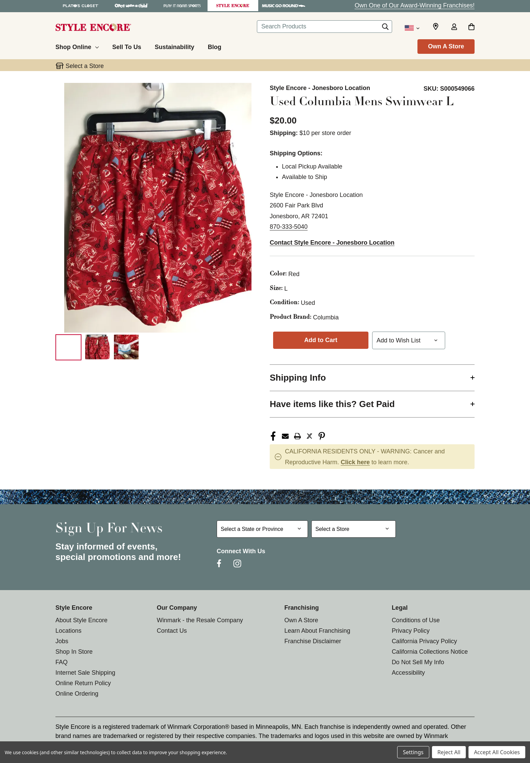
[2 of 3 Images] (97, 347)
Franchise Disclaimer (312, 641)
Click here (355, 462)
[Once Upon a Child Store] (131, 5)
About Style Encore (81, 620)
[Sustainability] (174, 46)
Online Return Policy (83, 683)
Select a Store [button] (85, 66)
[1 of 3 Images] (68, 347)
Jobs (61, 641)
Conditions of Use (416, 620)
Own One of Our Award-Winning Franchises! (415, 5)
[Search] (385, 28)
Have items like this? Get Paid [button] (332, 404)
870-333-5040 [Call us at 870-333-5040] (289, 226)
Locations (68, 630)
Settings (413, 752)
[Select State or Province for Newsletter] (262, 529)
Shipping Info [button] (298, 378)
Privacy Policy (411, 630)
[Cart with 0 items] (471, 27)
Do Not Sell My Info (418, 662)
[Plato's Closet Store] (80, 5)
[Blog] (214, 46)
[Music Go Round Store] (283, 5)
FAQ (61, 662)
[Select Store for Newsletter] (353, 529)
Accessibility (408, 672)
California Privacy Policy (424, 641)
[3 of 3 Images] (126, 347)
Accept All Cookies (497, 752)
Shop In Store (74, 651)
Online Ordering (76, 693)
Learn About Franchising (317, 630)
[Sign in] (454, 27)
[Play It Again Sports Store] (182, 5)
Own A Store (446, 46)
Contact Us (172, 630)
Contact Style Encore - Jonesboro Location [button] (332, 242)
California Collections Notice (430, 651)
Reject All (448, 752)
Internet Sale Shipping (85, 672)
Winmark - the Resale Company (200, 620)
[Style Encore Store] (233, 5)
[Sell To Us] (126, 46)
